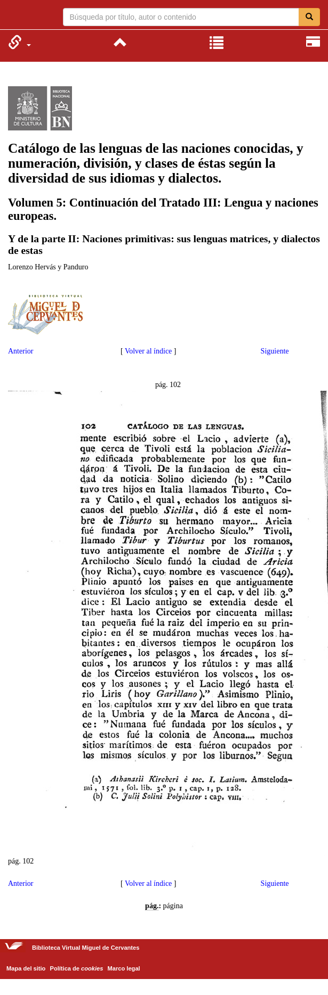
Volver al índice (148, 351)
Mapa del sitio (25, 968)
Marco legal (124, 968)
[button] (19, 42)
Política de (76, 968)
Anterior (20, 351)
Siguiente (275, 351)
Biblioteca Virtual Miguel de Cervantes (15, 16)
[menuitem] (19, 42)
